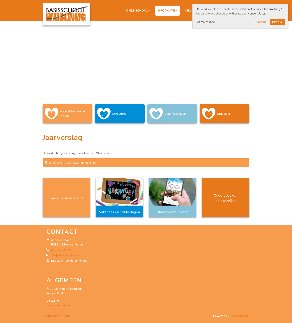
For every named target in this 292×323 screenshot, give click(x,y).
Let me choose (205, 22)
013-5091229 (61, 248)
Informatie (167, 11)
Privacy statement (58, 303)
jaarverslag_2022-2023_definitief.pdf (71, 161)
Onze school (137, 11)
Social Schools (239, 314)
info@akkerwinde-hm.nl (66, 254)
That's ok (277, 22)
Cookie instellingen (58, 314)
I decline (261, 22)
